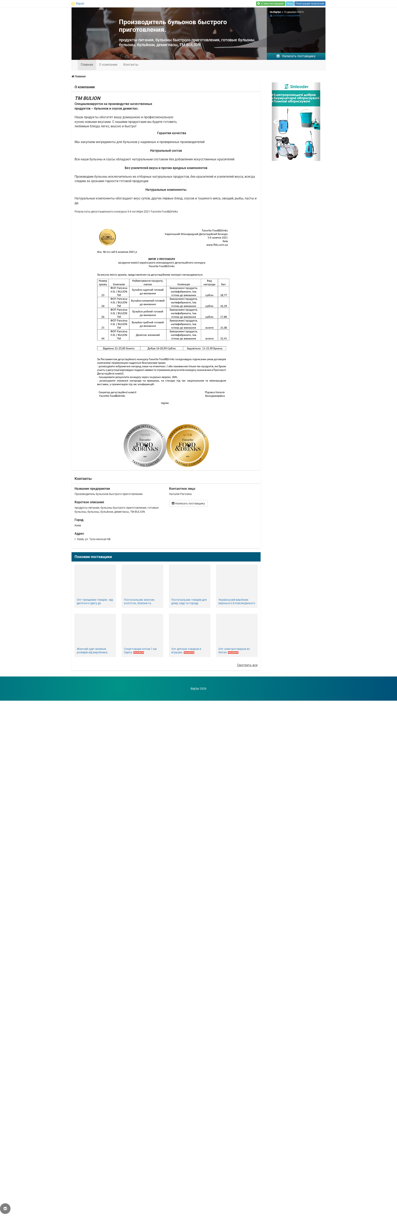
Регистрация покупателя (310, 3)
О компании (108, 64)
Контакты (130, 64)
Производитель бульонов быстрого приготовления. (173, 25)
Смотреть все (247, 665)
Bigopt (80, 3)
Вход (290, 3)
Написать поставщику (296, 56)
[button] (275, 121)
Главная (87, 64)
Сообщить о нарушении (285, 15)
